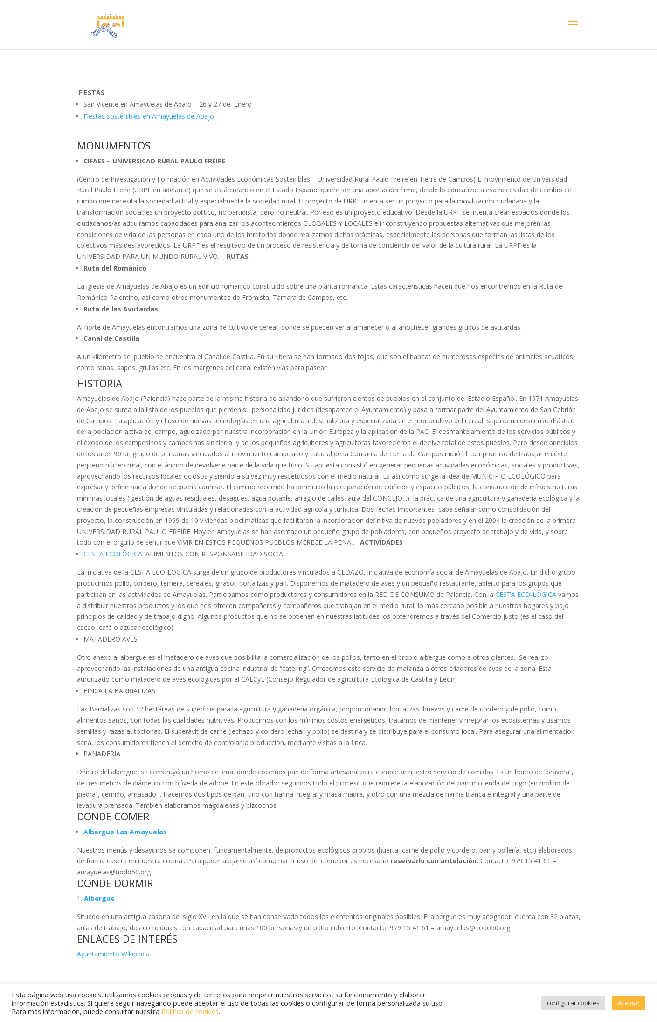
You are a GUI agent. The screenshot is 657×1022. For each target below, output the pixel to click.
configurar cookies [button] (573, 1003)
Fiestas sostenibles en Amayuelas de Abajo (149, 116)
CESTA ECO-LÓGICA (525, 594)
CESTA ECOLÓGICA (112, 553)
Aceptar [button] (629, 1003)
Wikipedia (135, 953)
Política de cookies (190, 1011)
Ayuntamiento (98, 953)
